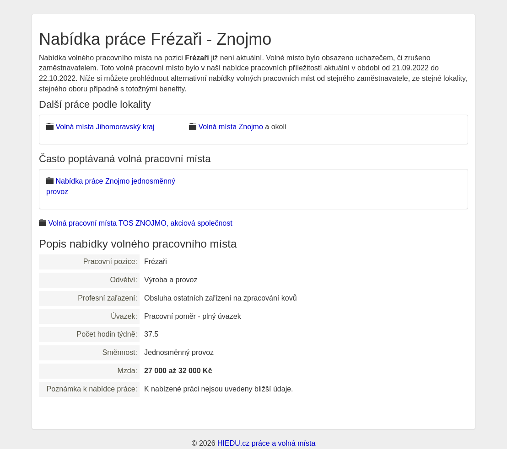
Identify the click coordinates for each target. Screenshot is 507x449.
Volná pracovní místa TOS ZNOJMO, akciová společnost (140, 223)
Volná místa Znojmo (230, 127)
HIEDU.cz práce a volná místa (266, 443)
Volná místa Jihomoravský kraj (104, 127)
